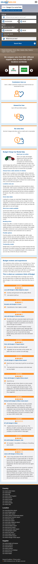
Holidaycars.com (11, 561)
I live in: (5, 36)
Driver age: (7, 34)
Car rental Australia (7, 502)
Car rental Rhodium (8, 546)
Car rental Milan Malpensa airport (11, 522)
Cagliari (4, 51)
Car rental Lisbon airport (9, 514)
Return (3, 25)
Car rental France (7, 501)
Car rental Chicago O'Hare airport (11, 537)
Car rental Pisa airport (8, 532)
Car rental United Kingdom (9, 496)
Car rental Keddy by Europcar (10, 543)
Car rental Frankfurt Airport (9, 535)
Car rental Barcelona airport (10, 510)
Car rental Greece (7, 497)
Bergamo (13, 51)
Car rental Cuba (7, 504)
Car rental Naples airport (9, 534)
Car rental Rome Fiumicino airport (11, 517)
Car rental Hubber (7, 553)
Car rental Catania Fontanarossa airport (13, 515)
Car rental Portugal (7, 499)
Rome (14, 50)
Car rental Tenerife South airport (11, 529)
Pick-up (4, 14)
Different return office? (8, 27)
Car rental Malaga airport (9, 512)
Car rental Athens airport (9, 524)
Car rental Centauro (8, 548)
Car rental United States (9, 491)
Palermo (30, 50)
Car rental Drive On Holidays (10, 550)
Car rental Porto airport (8, 520)
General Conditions (8, 559)
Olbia (26, 50)
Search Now (24, 43)
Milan (18, 50)
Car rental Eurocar (7, 551)
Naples (8, 51)
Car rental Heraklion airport (10, 525)
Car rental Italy (6, 494)
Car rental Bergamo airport (9, 530)
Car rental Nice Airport (8, 519)
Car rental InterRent (8, 545)
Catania (22, 50)
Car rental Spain (7, 492)
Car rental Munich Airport (9, 527)
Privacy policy (16, 559)
